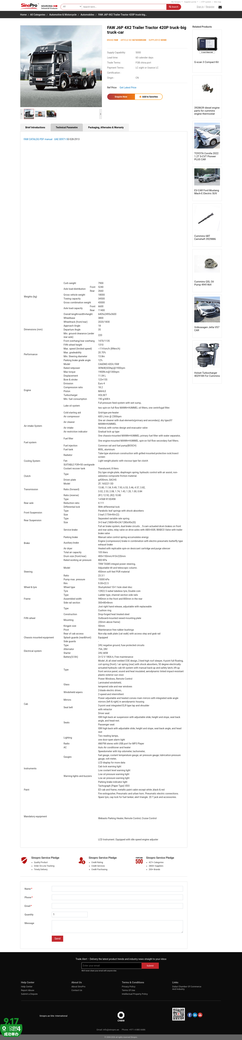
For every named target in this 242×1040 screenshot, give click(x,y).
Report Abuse (27, 990)
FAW (116, 40)
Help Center (26, 986)
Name (28, 888)
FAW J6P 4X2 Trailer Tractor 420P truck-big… (122, 14)
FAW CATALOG (32, 139)
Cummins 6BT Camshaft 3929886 (205, 237)
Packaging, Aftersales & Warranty (106, 127)
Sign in (200, 6)
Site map (217, 2)
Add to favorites (148, 96)
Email (28, 906)
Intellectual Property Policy (135, 994)
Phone (29, 897)
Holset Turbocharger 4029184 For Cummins (207, 374)
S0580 (164, 40)
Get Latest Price (128, 87)
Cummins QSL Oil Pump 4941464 (204, 283)
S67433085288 (139, 40)
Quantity (29, 914)
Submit (150, 965)
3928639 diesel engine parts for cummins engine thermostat (206, 110)
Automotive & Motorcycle (62, 14)
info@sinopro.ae (111, 1029)
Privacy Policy (128, 986)
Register (210, 6)
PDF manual (47, 139)
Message (29, 923)
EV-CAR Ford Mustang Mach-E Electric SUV (206, 192)
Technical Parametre (67, 127)
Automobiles (87, 14)
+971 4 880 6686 (137, 1029)
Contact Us (76, 990)
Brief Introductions (35, 127)
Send (57, 938)
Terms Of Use (128, 990)
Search (173, 7)
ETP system (206, 2)
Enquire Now (121, 96)
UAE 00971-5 (61, 139)
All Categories (37, 14)
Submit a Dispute (29, 994)
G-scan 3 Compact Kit (206, 62)
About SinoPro (78, 986)
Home (23, 14)
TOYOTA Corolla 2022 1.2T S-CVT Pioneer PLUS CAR (206, 156)
